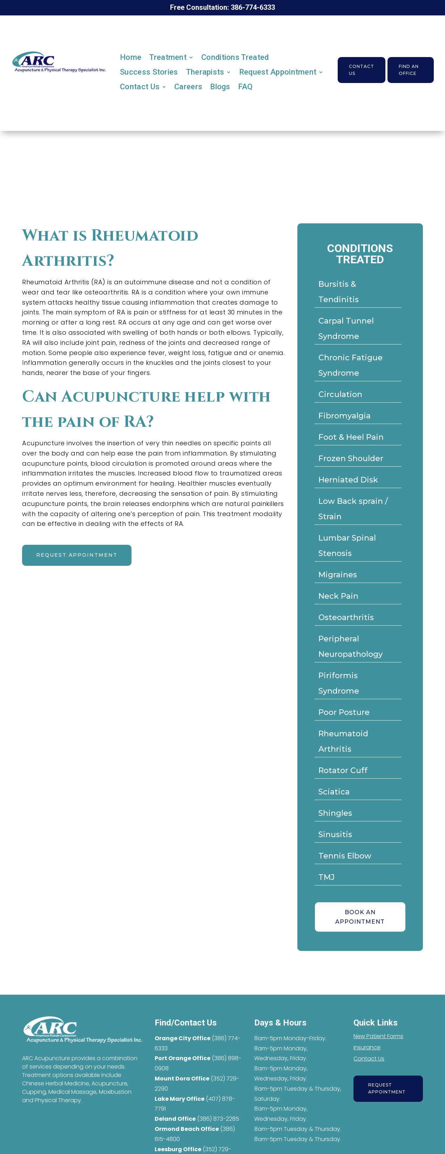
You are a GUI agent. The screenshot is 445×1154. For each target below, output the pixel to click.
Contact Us (140, 86)
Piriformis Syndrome (338, 683)
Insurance (366, 1047)
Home (130, 57)
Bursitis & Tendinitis (338, 291)
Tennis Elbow (344, 856)
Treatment (168, 57)
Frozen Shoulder (350, 458)
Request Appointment (278, 72)
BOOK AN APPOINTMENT (360, 917)
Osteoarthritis (346, 617)
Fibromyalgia (344, 415)
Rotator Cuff (343, 770)
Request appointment (76, 555)
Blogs (220, 86)
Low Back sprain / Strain (353, 508)
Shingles (335, 813)
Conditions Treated (235, 57)
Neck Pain (338, 596)
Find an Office (409, 70)
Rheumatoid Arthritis (343, 741)
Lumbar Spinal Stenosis (347, 545)
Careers (188, 86)
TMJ (326, 877)
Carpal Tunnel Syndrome (346, 328)
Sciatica (334, 792)
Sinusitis (335, 834)
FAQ (245, 86)
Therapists (205, 72)
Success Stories (149, 72)
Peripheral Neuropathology (350, 646)
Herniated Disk (348, 480)
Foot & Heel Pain (351, 437)
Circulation (340, 394)
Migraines (337, 574)
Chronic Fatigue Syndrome (350, 365)
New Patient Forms (378, 1036)
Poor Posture (344, 712)
